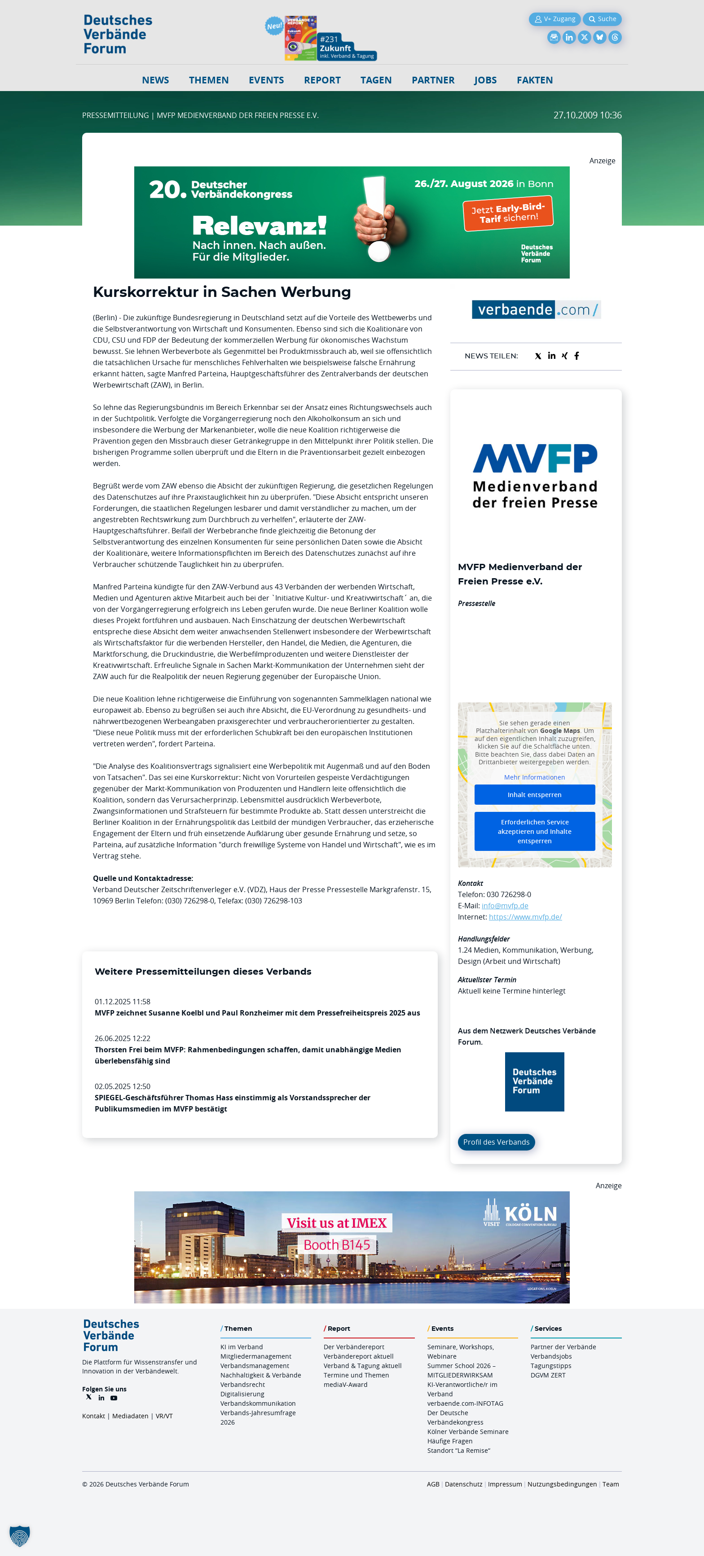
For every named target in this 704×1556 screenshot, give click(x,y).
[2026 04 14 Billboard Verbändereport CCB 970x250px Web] (352, 1197)
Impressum (505, 1484)
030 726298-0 (509, 894)
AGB (433, 1484)
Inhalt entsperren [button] (535, 794)
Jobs (486, 80)
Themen (209, 80)
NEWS (155, 80)
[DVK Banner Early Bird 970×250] (352, 172)
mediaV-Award (346, 1384)
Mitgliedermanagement (255, 1356)
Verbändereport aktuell (359, 1356)
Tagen (376, 80)
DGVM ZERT (548, 1375)
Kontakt (93, 1416)
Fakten (535, 80)
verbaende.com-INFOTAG (465, 1403)
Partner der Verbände (563, 1346)
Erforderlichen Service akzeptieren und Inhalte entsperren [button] (535, 831)
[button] (20, 1536)
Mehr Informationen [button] (534, 777)
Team (611, 1484)
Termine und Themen (356, 1375)
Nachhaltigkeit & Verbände (260, 1375)
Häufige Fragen (450, 1441)
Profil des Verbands (496, 1142)
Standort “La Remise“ (458, 1450)
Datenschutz (464, 1484)
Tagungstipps (551, 1365)
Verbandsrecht (242, 1384)
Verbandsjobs (551, 1356)
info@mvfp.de (505, 906)
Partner (433, 80)
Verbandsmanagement (254, 1365)
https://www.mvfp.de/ (525, 917)
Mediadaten (130, 1416)
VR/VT (164, 1416)
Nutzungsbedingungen (562, 1484)
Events (266, 80)
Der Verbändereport (354, 1346)
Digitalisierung (242, 1394)
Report (322, 80)
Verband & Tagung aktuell (363, 1365)
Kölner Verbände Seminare (468, 1431)
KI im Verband (241, 1346)
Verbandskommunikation (258, 1403)
